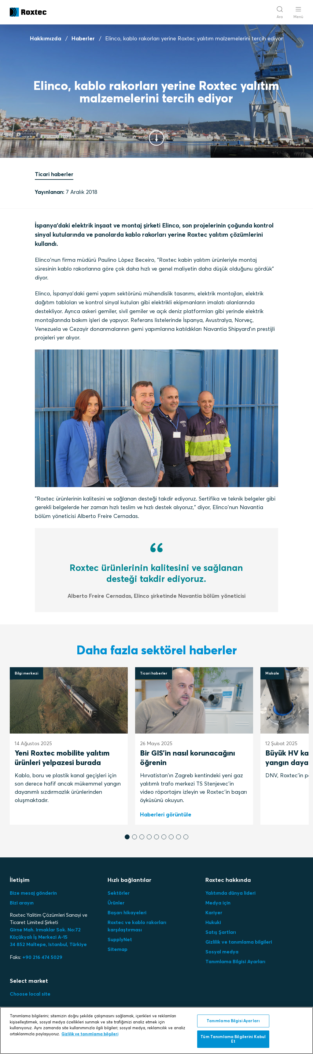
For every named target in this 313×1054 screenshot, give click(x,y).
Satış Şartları (220, 932)
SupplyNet (120, 939)
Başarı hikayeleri (127, 912)
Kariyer (213, 912)
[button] (127, 836)
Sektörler (119, 893)
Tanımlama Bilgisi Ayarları (235, 961)
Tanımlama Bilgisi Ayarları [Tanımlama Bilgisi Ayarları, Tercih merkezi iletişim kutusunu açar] (233, 1020)
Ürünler (116, 903)
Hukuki (213, 922)
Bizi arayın (22, 903)
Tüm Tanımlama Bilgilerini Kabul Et (233, 1039)
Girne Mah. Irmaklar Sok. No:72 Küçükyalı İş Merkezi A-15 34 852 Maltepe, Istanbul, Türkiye (48, 936)
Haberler (83, 38)
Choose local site (30, 994)
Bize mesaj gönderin (33, 893)
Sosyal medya (221, 952)
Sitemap (117, 949)
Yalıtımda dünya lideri (230, 893)
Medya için (217, 903)
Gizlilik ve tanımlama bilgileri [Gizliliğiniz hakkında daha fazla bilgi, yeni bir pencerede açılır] (89, 1033)
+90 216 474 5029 (42, 957)
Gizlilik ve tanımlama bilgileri (238, 942)
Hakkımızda (45, 38)
